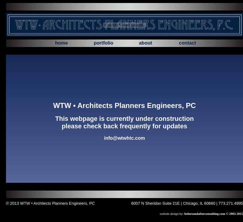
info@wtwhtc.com (124, 138)
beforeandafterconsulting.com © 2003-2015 (213, 213)
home (61, 42)
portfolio (103, 42)
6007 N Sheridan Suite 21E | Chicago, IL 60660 (173, 203)
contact (187, 42)
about (145, 42)
